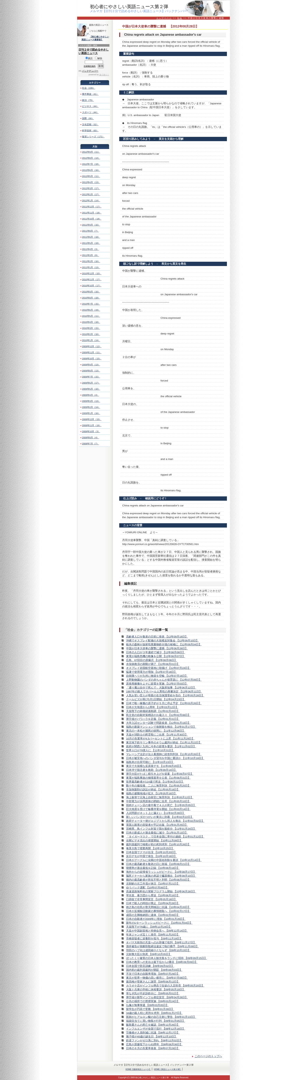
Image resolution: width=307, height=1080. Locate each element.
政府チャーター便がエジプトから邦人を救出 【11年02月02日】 (165, 820)
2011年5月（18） (91, 243)
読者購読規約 (90, 66)
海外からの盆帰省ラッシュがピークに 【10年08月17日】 (161, 871)
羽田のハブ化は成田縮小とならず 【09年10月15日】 (158, 950)
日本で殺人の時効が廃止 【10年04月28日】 (153, 903)
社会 (179, 18)
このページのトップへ (208, 1056)
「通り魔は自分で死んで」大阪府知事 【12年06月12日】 (161, 687)
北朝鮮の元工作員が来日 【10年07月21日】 (153, 883)
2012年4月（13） (91, 182)
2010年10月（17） (91, 285)
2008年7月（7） (90, 443)
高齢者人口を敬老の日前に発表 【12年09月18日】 (157, 636)
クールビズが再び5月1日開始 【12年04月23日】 (155, 699)
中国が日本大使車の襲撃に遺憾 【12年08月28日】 (157, 648)
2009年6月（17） (91, 383)
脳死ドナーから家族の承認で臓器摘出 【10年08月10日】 (161, 875)
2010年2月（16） (91, 334)
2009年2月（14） (91, 407)
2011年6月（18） (91, 237)
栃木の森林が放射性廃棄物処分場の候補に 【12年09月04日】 (163, 644)
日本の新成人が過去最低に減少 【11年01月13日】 (157, 832)
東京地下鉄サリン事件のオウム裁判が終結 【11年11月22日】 (163, 742)
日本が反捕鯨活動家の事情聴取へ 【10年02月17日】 (158, 911)
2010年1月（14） (91, 340)
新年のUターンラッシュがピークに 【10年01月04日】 (159, 922)
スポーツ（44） (90, 112)
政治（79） (88, 100)
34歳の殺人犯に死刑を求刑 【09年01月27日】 (154, 1013)
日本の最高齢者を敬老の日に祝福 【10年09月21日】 (158, 864)
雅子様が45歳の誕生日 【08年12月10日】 (151, 1036)
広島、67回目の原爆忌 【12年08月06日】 (151, 660)
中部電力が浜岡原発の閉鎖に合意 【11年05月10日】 (158, 801)
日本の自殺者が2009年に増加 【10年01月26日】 (155, 918)
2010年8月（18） (91, 298)
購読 (89, 58)
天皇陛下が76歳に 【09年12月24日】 (149, 926)
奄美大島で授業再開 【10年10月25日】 (150, 848)
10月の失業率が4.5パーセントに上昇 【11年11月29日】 (160, 738)
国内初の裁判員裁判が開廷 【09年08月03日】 (154, 969)
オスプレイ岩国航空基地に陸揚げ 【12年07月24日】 (158, 668)
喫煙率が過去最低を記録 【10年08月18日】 (153, 868)
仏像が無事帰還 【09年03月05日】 (147, 1005)
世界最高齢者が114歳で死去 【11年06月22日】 (155, 781)
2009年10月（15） (91, 358)
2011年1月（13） (91, 267)
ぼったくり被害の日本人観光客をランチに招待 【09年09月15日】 (166, 958)
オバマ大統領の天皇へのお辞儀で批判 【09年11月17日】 (161, 942)
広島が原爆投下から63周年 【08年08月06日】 (154, 1044)
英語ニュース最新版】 (92, 39)
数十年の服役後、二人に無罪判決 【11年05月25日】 (158, 785)
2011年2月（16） (91, 261)
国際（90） (88, 118)
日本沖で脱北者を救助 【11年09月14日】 (151, 769)
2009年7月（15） (91, 377)
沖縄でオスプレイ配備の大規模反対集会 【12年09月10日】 (162, 640)
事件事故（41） (90, 94)
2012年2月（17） (91, 194)
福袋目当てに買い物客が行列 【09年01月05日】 (155, 1020)
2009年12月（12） (91, 346)
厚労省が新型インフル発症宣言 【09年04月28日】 (157, 997)
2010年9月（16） (91, 292)
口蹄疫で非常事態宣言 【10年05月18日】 (151, 899)
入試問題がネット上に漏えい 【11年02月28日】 (155, 813)
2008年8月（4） (90, 437)
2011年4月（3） (90, 249)
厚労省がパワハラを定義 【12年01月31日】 (153, 719)
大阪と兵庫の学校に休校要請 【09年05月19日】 (155, 989)
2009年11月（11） (91, 352)
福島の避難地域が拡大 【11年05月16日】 (151, 793)
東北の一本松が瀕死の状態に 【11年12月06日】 (155, 730)
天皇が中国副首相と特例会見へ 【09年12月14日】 (157, 930)
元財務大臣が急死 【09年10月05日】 (148, 954)
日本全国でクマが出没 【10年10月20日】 (151, 852)
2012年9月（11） (91, 152)
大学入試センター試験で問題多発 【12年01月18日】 (158, 722)
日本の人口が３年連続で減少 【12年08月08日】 (155, 652)
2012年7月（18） (91, 164)
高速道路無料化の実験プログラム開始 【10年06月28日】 (161, 891)
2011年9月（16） (91, 225)
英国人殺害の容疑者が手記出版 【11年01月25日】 (157, 824)
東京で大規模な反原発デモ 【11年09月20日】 (154, 766)
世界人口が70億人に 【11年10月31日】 (150, 750)
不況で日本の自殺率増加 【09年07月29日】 (153, 973)
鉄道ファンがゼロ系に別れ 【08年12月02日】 (154, 1040)
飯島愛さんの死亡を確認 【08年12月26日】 (153, 1024)
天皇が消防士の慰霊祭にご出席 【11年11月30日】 (157, 734)
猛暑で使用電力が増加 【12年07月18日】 (151, 671)
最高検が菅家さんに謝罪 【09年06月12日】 (153, 981)
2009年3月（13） (91, 401)
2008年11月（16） (91, 425)
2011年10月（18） (91, 219)
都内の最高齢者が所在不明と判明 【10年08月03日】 (158, 879)
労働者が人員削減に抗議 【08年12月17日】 (153, 1032)
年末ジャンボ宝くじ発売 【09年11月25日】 (153, 934)
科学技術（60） (90, 130)
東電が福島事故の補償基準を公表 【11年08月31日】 (158, 777)
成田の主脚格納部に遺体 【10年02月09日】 (153, 915)
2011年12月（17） (91, 206)
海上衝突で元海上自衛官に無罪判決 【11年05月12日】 (159, 797)
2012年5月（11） (91, 176)
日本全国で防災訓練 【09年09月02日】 (150, 966)
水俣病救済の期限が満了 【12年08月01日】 (153, 664)
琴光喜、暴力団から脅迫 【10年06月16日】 (153, 895)
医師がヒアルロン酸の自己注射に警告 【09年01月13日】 (161, 1017)
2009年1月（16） (91, 413)
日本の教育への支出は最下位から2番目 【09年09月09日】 (162, 962)
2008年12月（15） (91, 419)
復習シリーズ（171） (93, 136)
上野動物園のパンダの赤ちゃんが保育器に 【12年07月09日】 (163, 679)
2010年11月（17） (91, 279)
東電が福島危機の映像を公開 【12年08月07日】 (155, 656)
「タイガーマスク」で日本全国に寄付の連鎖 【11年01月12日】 (165, 836)
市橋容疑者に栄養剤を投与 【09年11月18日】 (154, 938)
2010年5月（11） (91, 316)
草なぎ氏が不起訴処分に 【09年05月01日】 (153, 993)
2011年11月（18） (91, 213)
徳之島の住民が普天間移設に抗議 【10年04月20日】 (158, 907)
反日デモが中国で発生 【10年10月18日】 (151, 856)
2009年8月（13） (91, 371)
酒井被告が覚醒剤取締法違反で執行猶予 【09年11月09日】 (162, 946)
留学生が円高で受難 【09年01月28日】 (150, 1009)
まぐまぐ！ (104, 75)
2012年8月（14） (91, 158)
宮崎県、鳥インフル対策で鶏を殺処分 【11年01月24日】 (161, 828)
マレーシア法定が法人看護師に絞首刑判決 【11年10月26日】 (163, 754)
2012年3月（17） (91, 188)
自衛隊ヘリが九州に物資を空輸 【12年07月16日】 (157, 675)
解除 (98, 58)
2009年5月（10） (91, 389)
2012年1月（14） (91, 200)
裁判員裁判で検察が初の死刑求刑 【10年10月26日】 (158, 844)
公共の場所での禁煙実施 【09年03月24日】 (153, 1001)
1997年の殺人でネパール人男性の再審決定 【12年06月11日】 (164, 691)
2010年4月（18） (91, 322)
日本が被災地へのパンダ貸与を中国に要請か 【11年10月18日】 (165, 758)
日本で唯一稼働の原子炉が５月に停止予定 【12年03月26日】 (163, 703)
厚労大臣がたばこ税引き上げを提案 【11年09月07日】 (159, 773)
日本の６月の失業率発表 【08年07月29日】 (153, 1048)
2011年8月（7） (90, 231)
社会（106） (88, 88)
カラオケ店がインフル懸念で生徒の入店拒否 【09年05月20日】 (165, 985)
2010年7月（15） (91, 304)
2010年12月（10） (91, 273)
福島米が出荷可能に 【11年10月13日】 (150, 762)
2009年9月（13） (91, 364)
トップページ (164, 18)
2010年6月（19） (91, 310)
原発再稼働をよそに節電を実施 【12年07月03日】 (157, 683)
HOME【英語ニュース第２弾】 (167, 1069)
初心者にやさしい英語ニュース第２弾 (129, 6)
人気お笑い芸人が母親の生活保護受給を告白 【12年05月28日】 (165, 695)
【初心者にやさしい (99, 36)
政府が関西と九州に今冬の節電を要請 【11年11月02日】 (161, 746)
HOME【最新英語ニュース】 (138, 1069)
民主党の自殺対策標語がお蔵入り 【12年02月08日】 (158, 715)
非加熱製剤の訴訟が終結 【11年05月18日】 (153, 789)
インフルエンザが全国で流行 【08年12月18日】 (155, 1028)
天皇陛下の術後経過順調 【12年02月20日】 (153, 711)
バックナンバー (90, 71)
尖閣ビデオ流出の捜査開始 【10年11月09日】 (154, 840)
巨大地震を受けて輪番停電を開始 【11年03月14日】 (158, 809)
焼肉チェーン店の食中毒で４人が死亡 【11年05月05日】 (161, 805)
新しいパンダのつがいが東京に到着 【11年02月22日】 (159, 817)
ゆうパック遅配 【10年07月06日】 (147, 887)
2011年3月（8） (90, 255)
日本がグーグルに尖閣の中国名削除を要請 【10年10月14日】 (163, 860)
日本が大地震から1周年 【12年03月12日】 (152, 707)
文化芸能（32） (90, 124)
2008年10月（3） (91, 431)
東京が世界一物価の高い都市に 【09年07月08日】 (157, 977)
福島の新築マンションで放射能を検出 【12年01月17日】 (161, 726)
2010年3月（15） (91, 328)
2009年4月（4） (90, 395)
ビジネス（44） (90, 106)
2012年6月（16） (91, 170)
